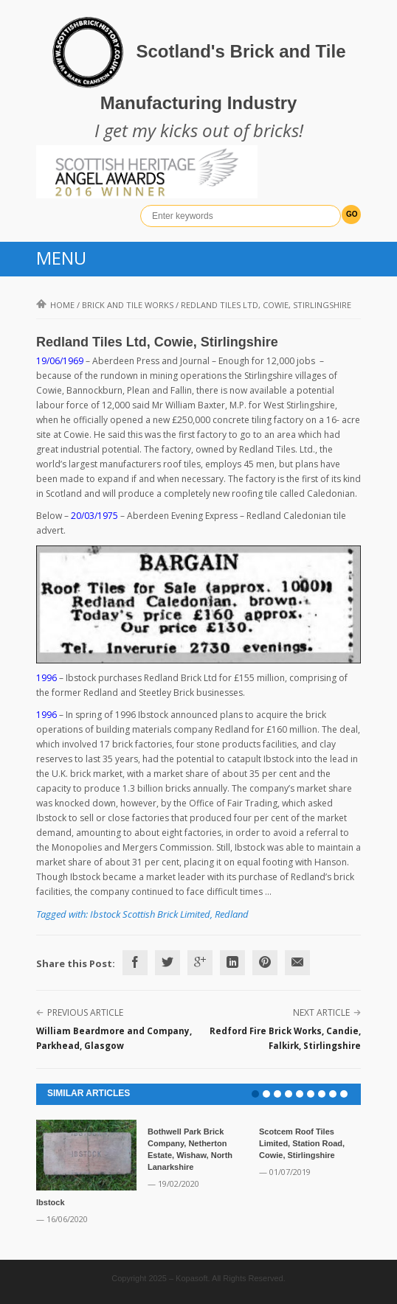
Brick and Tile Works (127, 304)
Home (55, 304)
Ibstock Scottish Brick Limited (150, 914)
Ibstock (50, 1202)
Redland (232, 914)
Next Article (321, 1012)
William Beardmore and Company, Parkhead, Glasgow (114, 1038)
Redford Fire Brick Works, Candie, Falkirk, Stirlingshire (285, 1038)
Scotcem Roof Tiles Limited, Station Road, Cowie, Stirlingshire (302, 1143)
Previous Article (85, 1012)
